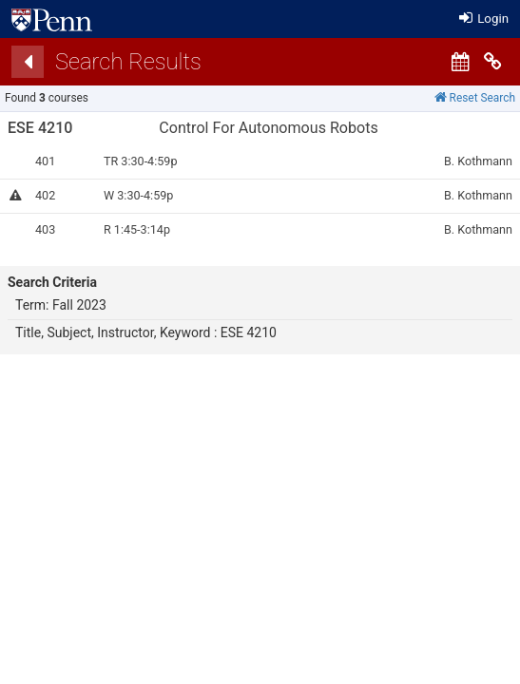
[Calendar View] (460, 62)
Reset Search (474, 97)
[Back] (27, 62)
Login (484, 18)
